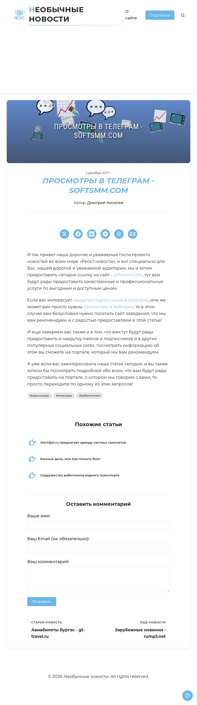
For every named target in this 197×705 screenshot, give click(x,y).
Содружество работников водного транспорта (79, 475)
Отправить (41, 602)
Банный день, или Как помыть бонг (70, 459)
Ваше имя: (38, 515)
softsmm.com (127, 274)
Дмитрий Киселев (105, 202)
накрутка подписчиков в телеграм (110, 300)
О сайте (131, 14)
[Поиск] (182, 15)
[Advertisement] (98, 61)
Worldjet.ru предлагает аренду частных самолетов (83, 442)
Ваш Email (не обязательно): (58, 538)
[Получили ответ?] (187, 695)
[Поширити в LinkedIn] (91, 234)
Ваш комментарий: (48, 561)
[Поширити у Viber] (119, 234)
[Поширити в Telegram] (105, 234)
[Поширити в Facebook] (78, 234)
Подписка (159, 15)
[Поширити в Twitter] (64, 234)
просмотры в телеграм (108, 306)
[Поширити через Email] (132, 234)
